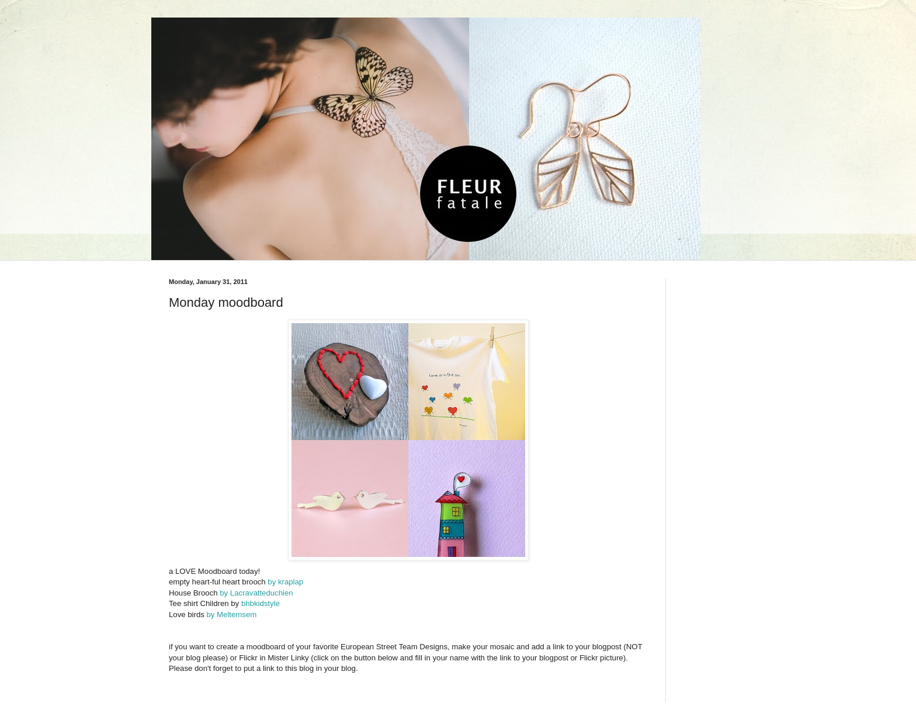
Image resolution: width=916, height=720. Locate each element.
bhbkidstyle (260, 603)
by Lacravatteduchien (256, 593)
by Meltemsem (230, 614)
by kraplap (285, 581)
